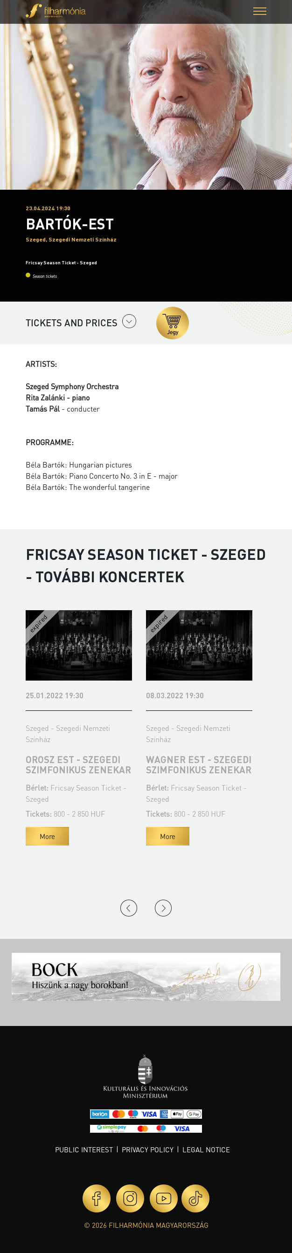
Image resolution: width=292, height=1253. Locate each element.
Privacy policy (148, 1149)
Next (163, 908)
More (47, 836)
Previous (128, 908)
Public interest (84, 1149)
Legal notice (206, 1149)
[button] (259, 12)
